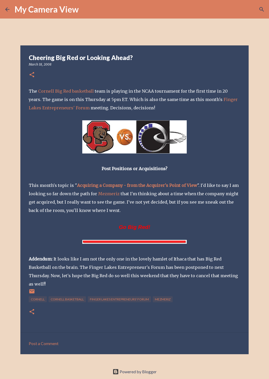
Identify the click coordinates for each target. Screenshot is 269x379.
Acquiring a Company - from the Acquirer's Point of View (137, 185)
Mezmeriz (109, 193)
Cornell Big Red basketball (66, 91)
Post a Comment (44, 343)
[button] (32, 75)
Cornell (38, 299)
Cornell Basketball (67, 299)
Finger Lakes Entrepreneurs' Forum (119, 299)
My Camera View (47, 9)
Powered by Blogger (135, 371)
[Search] (86, 9)
